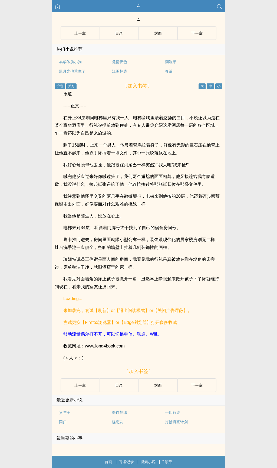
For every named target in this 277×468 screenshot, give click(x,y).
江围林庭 (119, 71)
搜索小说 (148, 462)
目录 (119, 33)
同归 (63, 422)
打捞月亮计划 (176, 422)
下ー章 (197, 33)
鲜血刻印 (119, 412)
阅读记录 (126, 462)
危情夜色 (119, 62)
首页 (108, 462)
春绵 (169, 71)
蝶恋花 (117, 422)
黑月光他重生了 (72, 71)
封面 (158, 33)
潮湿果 (170, 62)
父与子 (64, 412)
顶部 (167, 462)
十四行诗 (172, 412)
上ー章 (80, 33)
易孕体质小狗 (70, 62)
